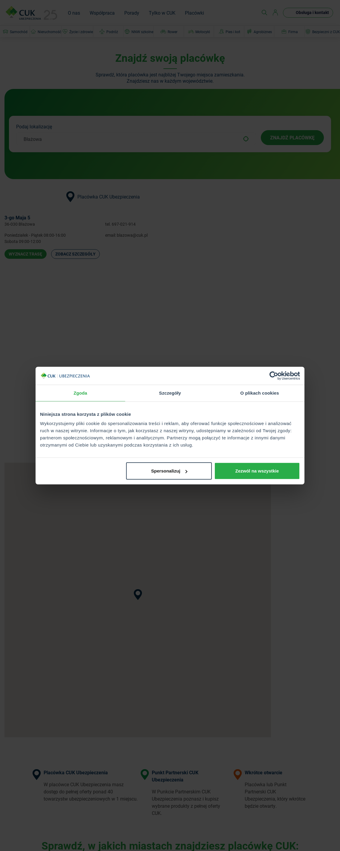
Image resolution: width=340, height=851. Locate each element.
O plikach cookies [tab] (259, 392)
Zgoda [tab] (80, 392)
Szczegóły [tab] (170, 392)
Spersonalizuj (169, 470)
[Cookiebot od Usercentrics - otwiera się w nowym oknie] (274, 375)
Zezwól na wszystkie (257, 470)
